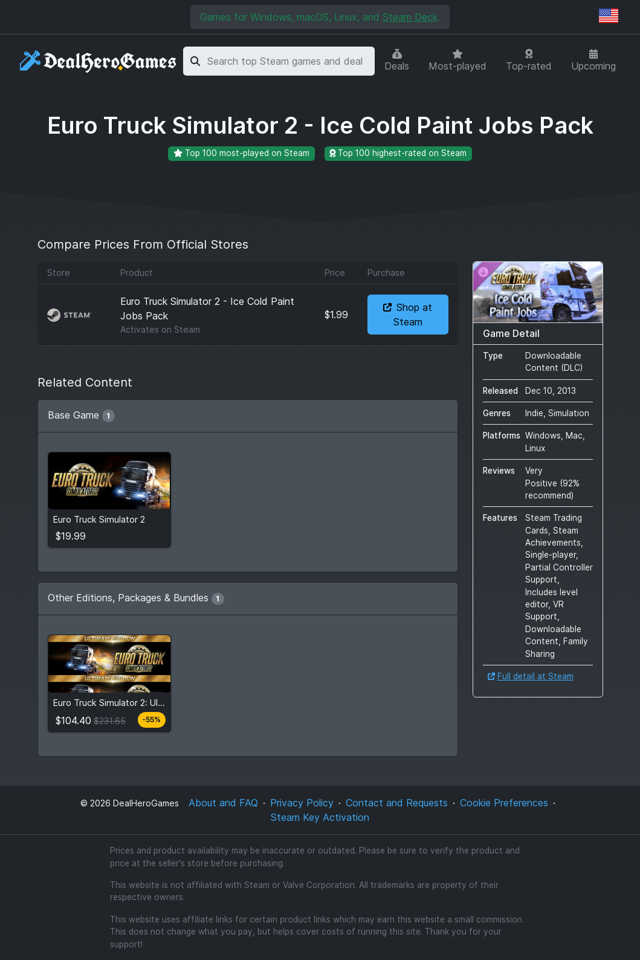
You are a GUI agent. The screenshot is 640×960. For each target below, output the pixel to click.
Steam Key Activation (320, 817)
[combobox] (288, 61)
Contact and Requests (397, 803)
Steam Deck (410, 17)
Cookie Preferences (504, 803)
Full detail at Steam (531, 676)
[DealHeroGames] (99, 61)
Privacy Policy (302, 803)
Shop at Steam (407, 314)
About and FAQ (223, 803)
